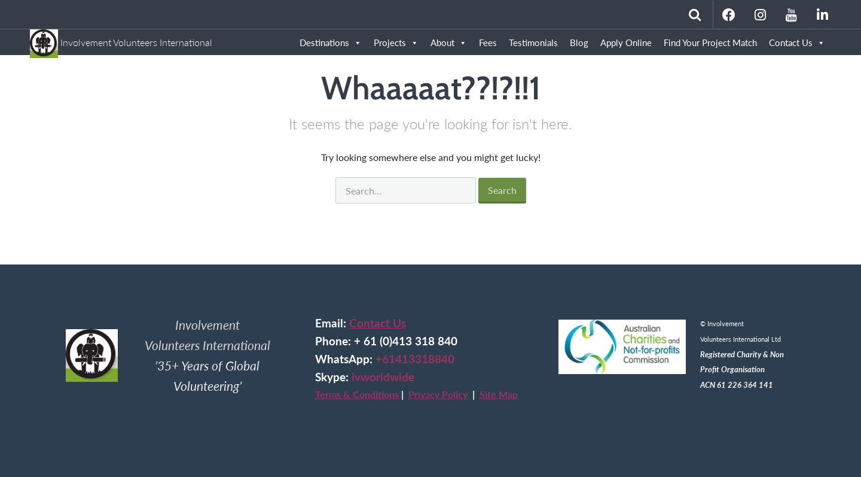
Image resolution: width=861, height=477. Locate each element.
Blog (579, 42)
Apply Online (626, 42)
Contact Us (797, 42)
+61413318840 (414, 359)
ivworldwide (383, 377)
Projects (396, 42)
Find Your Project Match (710, 42)
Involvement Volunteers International (121, 36)
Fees (488, 42)
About (448, 42)
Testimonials (533, 42)
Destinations (331, 42)
